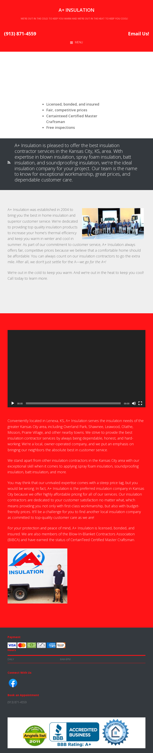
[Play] (13, 403)
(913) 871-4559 (20, 33)
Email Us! (138, 33)
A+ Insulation (76, 10)
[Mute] (134, 403)
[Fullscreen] (140, 403)
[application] (76, 368)
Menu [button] (79, 42)
